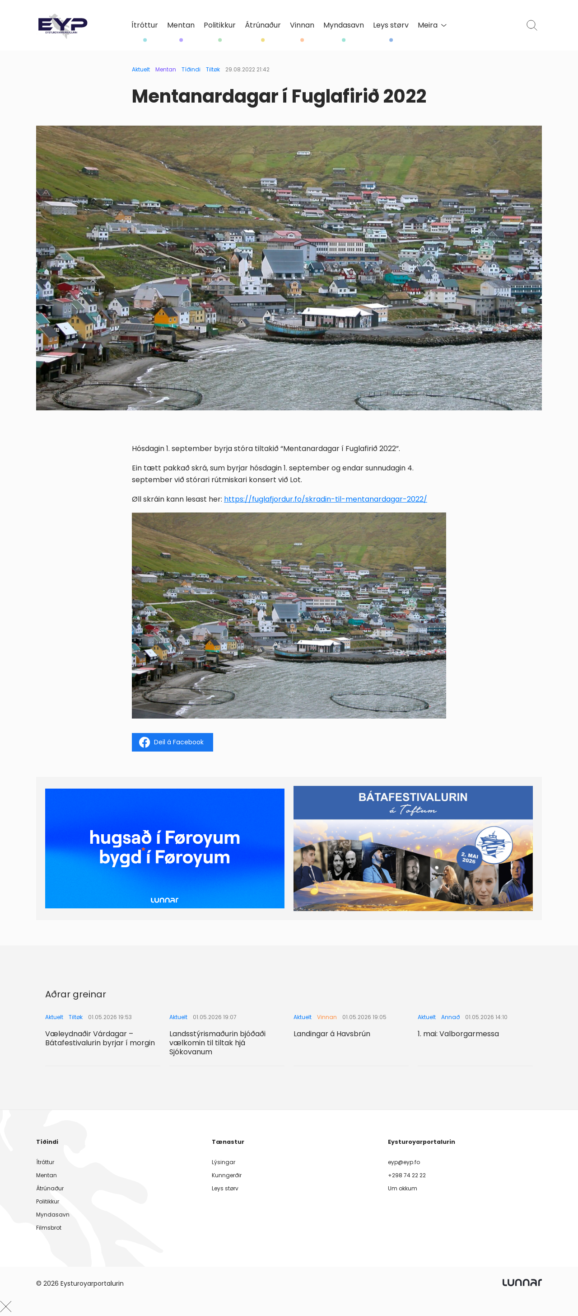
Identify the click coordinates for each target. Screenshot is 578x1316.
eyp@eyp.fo (404, 1162)
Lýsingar (223, 1162)
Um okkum (402, 1188)
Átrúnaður (263, 25)
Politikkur (220, 25)
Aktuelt (141, 69)
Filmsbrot (48, 1227)
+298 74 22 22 (407, 1175)
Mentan (181, 25)
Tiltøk (213, 69)
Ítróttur (144, 25)
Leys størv (391, 25)
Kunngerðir (227, 1175)
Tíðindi (191, 69)
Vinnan (302, 25)
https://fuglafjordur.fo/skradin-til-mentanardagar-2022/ (325, 499)
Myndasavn (343, 25)
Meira (432, 25)
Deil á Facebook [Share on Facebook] (171, 742)
